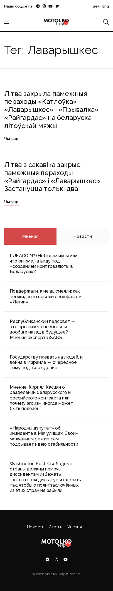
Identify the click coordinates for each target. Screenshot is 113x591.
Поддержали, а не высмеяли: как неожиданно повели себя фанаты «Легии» (46, 296)
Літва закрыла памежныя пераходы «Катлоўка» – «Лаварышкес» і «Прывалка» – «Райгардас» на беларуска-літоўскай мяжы (54, 110)
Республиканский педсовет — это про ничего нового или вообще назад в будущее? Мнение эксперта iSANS (42, 329)
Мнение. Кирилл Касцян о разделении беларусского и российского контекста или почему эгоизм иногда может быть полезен (41, 397)
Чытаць (11, 138)
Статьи (56, 526)
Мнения (30, 236)
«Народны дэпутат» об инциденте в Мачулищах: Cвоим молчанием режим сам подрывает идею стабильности (44, 436)
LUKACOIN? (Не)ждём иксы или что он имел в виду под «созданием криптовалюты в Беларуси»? (43, 263)
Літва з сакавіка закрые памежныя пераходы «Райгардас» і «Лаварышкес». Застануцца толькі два (53, 177)
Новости (82, 236)
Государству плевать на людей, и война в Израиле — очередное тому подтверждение (46, 362)
